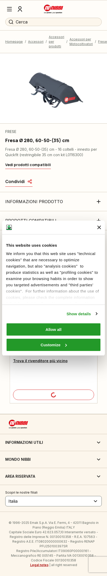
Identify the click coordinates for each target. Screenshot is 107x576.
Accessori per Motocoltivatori (81, 41)
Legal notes (39, 565)
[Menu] (9, 9)
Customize (54, 345)
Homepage (14, 42)
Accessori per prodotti (56, 41)
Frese (102, 42)
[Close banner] (99, 227)
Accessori (36, 42)
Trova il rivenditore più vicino (40, 361)
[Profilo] (20, 9)
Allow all (54, 329)
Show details (79, 314)
